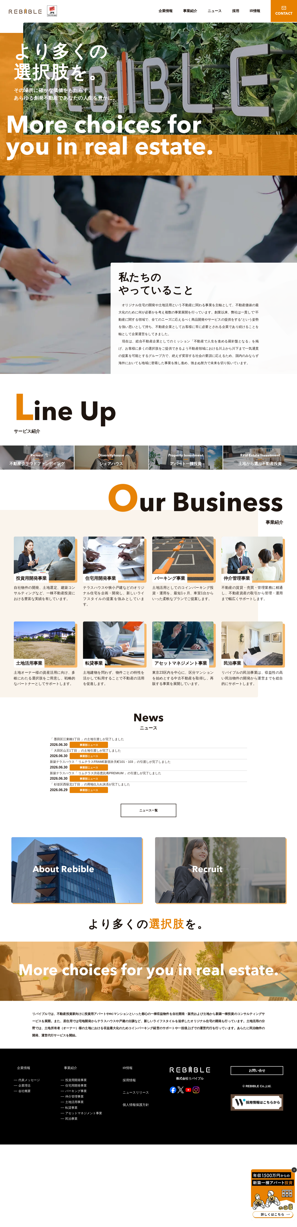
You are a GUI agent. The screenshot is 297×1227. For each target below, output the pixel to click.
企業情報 (166, 11)
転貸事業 (71, 1190)
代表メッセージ (29, 1162)
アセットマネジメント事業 (83, 1195)
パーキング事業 (75, 1173)
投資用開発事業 (75, 1162)
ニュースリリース (134, 1175)
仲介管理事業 (74, 1179)
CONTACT (283, 14)
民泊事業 (71, 1201)
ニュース (215, 11)
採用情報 (128, 1162)
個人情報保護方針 (134, 1187)
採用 (235, 11)
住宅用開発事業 (75, 1168)
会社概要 (24, 1173)
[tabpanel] (161, 81)
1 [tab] (274, 127)
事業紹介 (190, 11)
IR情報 (255, 11)
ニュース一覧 (148, 878)
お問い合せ (255, 1153)
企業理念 (24, 1168)
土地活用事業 (74, 1184)
